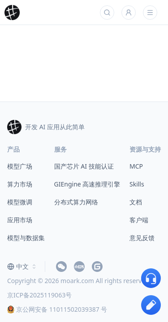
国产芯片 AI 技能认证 (84, 166)
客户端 (138, 220)
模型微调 (19, 202)
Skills (136, 184)
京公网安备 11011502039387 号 (57, 309)
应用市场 (19, 220)
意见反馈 (142, 237)
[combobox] (22, 266)
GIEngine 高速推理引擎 (87, 184)
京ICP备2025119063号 (39, 295)
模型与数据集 (26, 237)
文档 (135, 202)
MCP (136, 166)
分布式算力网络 (76, 202)
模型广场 (19, 166)
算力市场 (19, 184)
